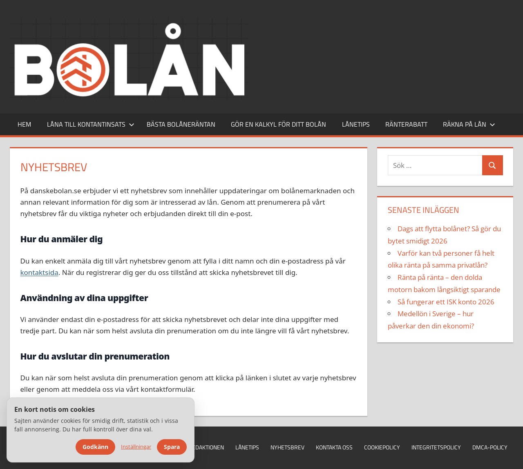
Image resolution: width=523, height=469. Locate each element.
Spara (172, 447)
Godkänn (95, 447)
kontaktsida (39, 272)
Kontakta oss (334, 447)
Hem (24, 124)
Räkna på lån (469, 124)
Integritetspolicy (436, 447)
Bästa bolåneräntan (181, 124)
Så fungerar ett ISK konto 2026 (446, 301)
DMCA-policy (489, 447)
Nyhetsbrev (287, 447)
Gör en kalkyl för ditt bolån (278, 124)
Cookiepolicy (382, 447)
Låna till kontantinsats (90, 124)
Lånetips (356, 124)
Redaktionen (206, 447)
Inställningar (136, 446)
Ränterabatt (406, 124)
